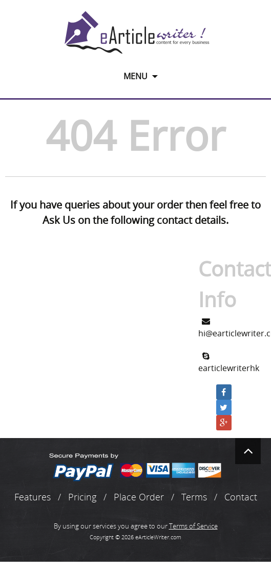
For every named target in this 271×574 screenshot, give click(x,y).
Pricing (82, 497)
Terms (194, 497)
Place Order (139, 497)
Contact (240, 497)
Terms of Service (193, 526)
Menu (135, 76)
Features (32, 497)
